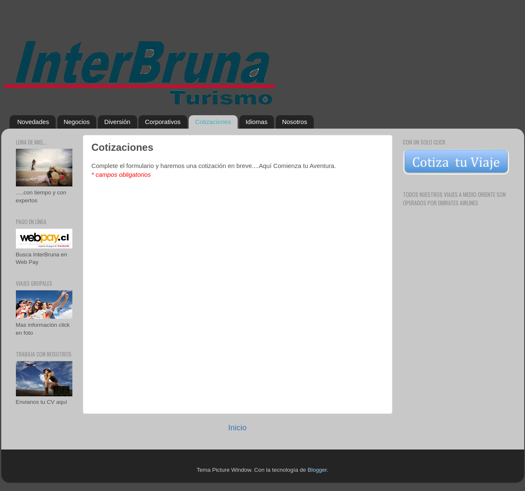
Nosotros (294, 121)
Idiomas (257, 121)
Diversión (117, 121)
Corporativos (162, 121)
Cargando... (242, 284)
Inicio (237, 427)
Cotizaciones (213, 121)
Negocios (77, 121)
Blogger (317, 470)
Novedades (33, 121)
